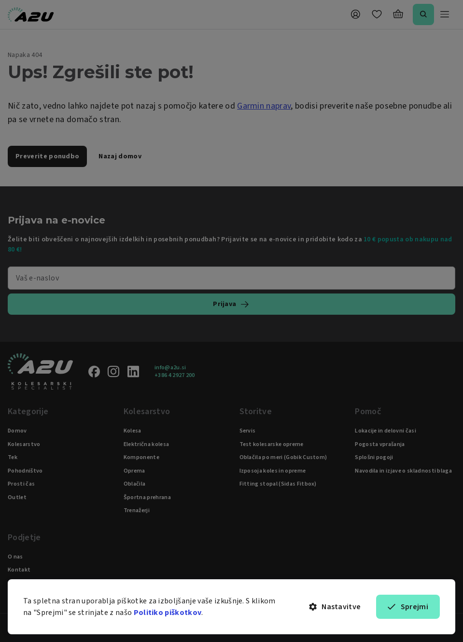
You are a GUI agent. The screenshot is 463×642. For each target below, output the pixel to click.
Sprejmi (408, 606)
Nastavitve (335, 606)
